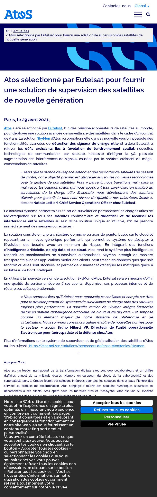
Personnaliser (116, 417)
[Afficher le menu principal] (138, 14)
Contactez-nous (117, 6)
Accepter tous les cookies (117, 402)
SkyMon (43, 138)
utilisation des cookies (24, 479)
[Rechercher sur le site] (148, 14)
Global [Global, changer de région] (140, 6)
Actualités (21, 31)
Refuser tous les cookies (116, 409)
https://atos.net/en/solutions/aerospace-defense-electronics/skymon (86, 346)
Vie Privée (117, 424)
